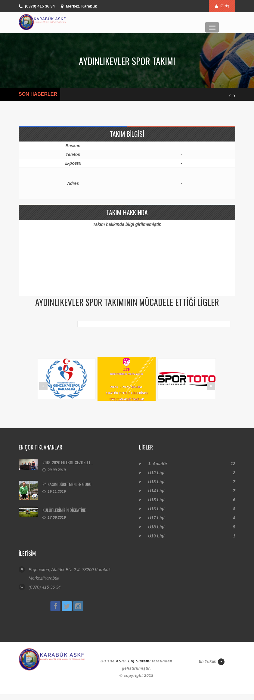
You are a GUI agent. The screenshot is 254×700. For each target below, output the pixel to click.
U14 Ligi (156, 490)
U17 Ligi (156, 517)
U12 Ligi (156, 472)
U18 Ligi (156, 526)
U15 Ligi (156, 499)
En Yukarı (212, 661)
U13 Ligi (156, 481)
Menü (212, 27)
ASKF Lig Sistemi (133, 661)
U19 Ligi (156, 536)
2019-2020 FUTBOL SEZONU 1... (67, 462)
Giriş (222, 6)
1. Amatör (157, 463)
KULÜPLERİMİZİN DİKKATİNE (64, 510)
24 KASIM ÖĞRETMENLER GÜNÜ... (68, 484)
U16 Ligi (156, 508)
